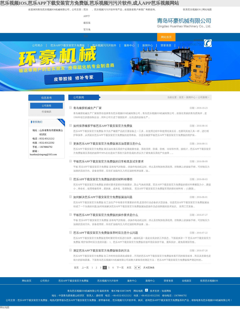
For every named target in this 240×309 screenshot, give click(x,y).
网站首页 (166, 37)
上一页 (85, 267)
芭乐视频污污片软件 (104, 9)
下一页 (120, 267)
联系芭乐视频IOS (192, 9)
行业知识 (46, 111)
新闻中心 (147, 45)
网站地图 (207, 9)
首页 (181, 97)
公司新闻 (46, 105)
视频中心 (37, 59)
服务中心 (129, 45)
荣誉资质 (166, 45)
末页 (129, 267)
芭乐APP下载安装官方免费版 (67, 45)
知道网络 (166, 291)
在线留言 (184, 51)
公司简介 (37, 45)
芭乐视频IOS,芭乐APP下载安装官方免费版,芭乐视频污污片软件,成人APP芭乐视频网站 (89, 3)
